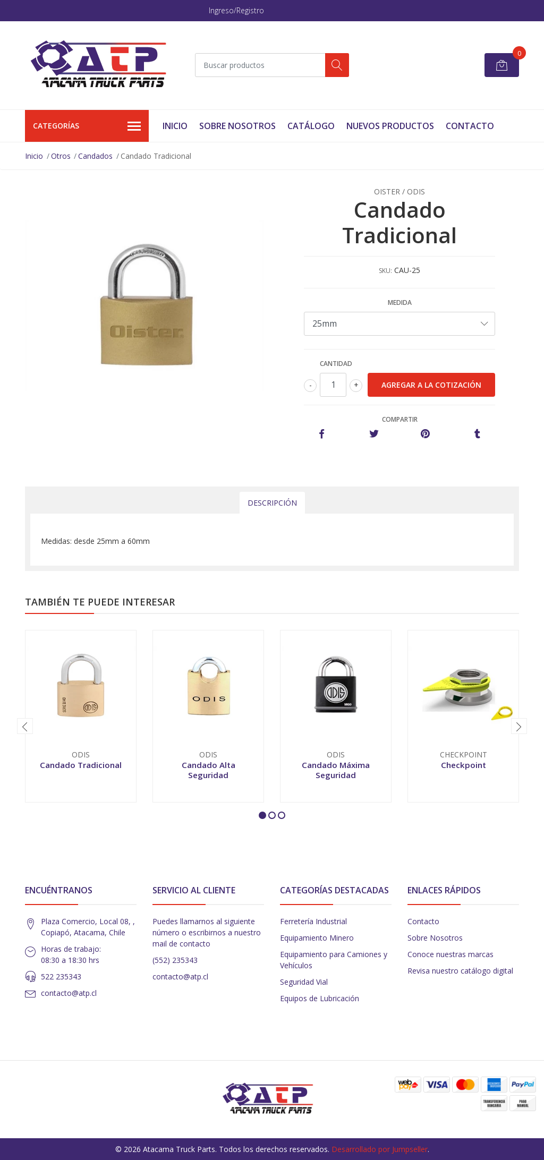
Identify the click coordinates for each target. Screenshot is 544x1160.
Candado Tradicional (81, 765)
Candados (95, 156)
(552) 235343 (175, 960)
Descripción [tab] (272, 503)
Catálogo (311, 126)
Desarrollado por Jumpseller (380, 1149)
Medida (400, 302)
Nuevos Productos (390, 126)
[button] (262, 815)
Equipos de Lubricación (319, 998)
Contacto (470, 126)
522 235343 (61, 976)
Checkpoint (463, 765)
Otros (61, 156)
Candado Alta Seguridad (208, 770)
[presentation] (25, 726)
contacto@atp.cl (69, 993)
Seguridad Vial (304, 982)
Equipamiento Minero (317, 938)
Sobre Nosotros (237, 126)
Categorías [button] (87, 126)
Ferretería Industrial (313, 921)
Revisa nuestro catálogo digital (460, 971)
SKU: (385, 270)
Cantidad (336, 363)
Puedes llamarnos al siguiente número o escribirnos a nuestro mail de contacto (206, 932)
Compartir (400, 419)
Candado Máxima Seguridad (336, 770)
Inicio (175, 126)
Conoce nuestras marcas (450, 954)
